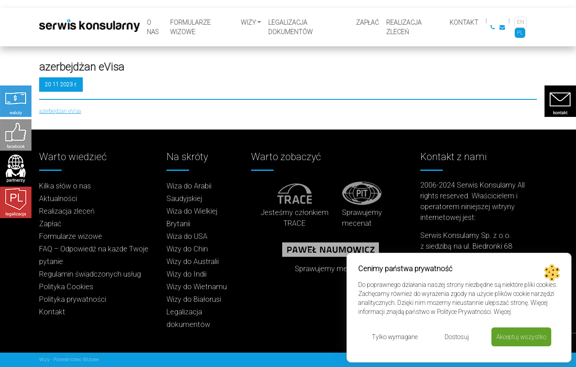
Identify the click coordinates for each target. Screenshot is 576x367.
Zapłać (367, 22)
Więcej (502, 311)
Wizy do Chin (187, 249)
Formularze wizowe (190, 27)
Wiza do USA (186, 236)
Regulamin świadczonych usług (90, 274)
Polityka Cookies (66, 286)
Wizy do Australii (192, 261)
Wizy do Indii (186, 274)
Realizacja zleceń (404, 27)
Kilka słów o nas (65, 186)
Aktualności (58, 198)
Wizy (248, 22)
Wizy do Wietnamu (196, 286)
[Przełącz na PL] (520, 32)
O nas (152, 27)
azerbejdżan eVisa (60, 111)
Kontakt (464, 22)
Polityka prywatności (72, 299)
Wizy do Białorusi (193, 299)
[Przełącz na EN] (520, 22)
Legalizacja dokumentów (290, 27)
